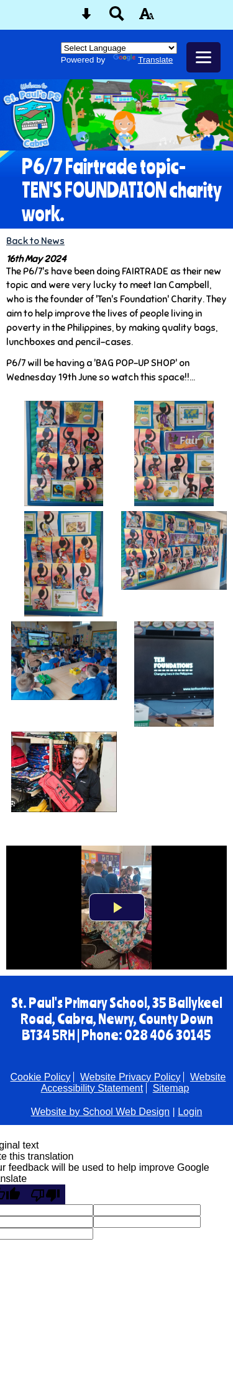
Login (190, 1111)
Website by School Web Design (100, 1111)
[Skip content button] (86, 17)
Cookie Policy (41, 1077)
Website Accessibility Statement (133, 1082)
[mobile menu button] (203, 57)
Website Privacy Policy (130, 1077)
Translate (143, 59)
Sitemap (171, 1088)
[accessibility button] (146, 17)
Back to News (35, 241)
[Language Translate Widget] (119, 48)
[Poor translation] (45, 1194)
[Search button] (116, 17)
